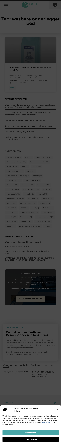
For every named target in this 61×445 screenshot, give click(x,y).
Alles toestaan (30, 433)
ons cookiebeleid (47, 422)
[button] (57, 410)
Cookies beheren (30, 439)
